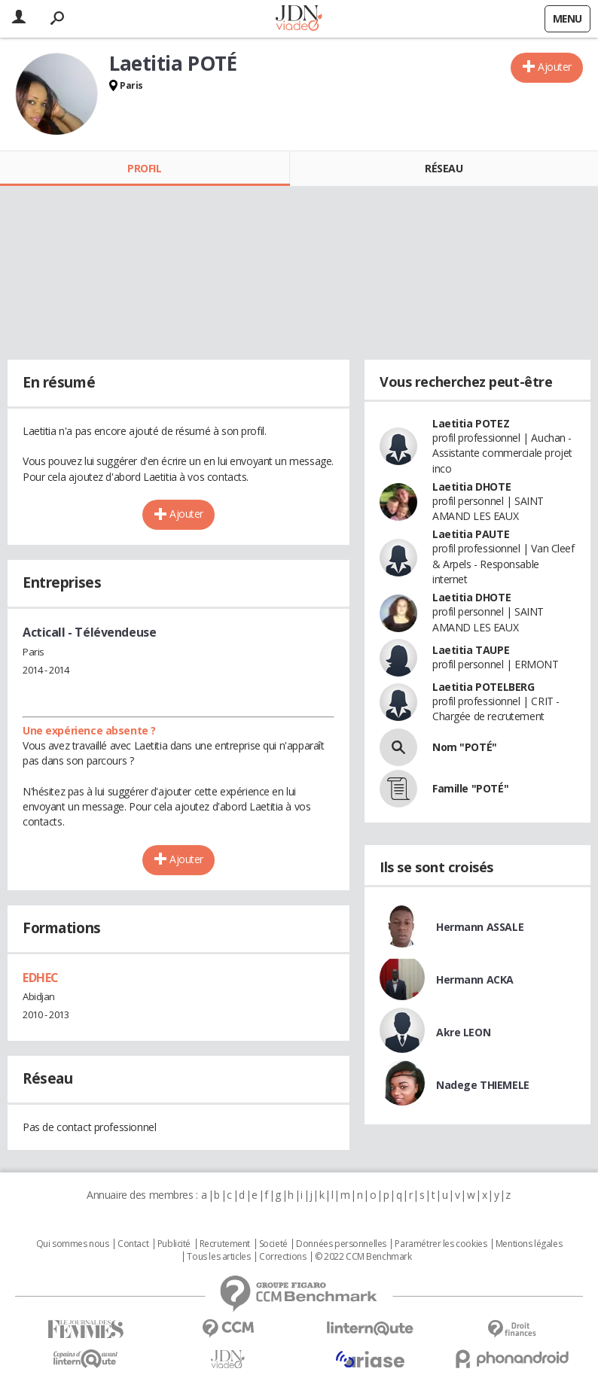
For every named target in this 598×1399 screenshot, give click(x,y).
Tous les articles (218, 1256)
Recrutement (225, 1244)
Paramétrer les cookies (441, 1244)
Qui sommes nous (72, 1244)
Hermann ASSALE (479, 927)
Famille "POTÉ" (470, 788)
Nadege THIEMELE (482, 1085)
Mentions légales (529, 1244)
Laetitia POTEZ (470, 423)
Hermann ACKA (475, 979)
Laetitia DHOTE (471, 486)
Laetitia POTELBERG (483, 687)
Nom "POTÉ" (464, 747)
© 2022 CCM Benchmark (363, 1256)
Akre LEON (463, 1032)
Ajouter (555, 66)
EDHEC (41, 977)
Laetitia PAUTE (470, 534)
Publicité (174, 1244)
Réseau (443, 168)
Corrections (282, 1256)
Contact (132, 1244)
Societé (273, 1244)
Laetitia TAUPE (470, 650)
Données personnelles (341, 1244)
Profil (144, 168)
